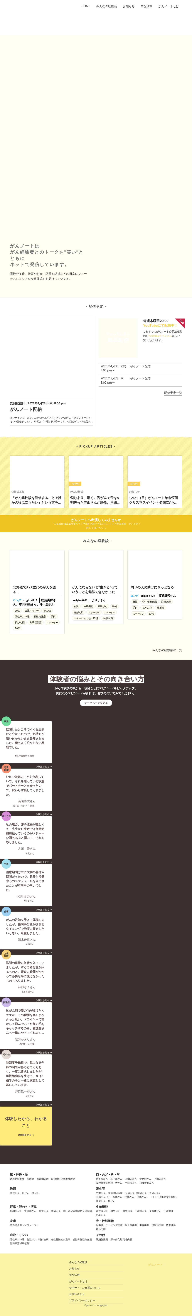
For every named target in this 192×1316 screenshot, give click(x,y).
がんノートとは (168, 6)
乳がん (25, 1193)
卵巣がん (115, 1211)
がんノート (155, 1264)
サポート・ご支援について (84, 1287)
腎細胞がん (30, 1211)
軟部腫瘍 (171, 1225)
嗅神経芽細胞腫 (104, 1182)
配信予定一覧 (173, 393)
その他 (100, 1235)
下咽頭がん (160, 1178)
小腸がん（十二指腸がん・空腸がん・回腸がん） (122, 1197)
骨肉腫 (99, 1225)
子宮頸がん (141, 1211)
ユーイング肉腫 (114, 1225)
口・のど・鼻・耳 (108, 1174)
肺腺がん (15, 1193)
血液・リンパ (19, 1235)
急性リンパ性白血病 (37, 1239)
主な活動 (146, 6)
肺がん (35, 1193)
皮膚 (13, 1221)
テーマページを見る (96, 703)
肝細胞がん (16, 1211)
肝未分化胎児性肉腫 (121, 1239)
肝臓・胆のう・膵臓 (23, 1207)
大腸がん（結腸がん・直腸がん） (143, 1193)
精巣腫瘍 (127, 1211)
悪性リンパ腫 (17, 1239)
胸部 (13, 1189)
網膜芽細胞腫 (17, 1178)
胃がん (111, 1201)
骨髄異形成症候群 (19, 1243)
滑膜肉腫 (144, 1225)
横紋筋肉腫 (158, 1225)
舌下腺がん (102, 1178)
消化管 (100, 1189)
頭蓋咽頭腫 (43, 1178)
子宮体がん (155, 1211)
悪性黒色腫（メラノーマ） (24, 1225)
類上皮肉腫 (131, 1225)
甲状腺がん (131, 1182)
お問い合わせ (77, 1294)
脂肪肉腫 (101, 1229)
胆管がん (44, 1211)
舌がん (118, 1182)
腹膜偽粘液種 (115, 1193)
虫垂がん (101, 1193)
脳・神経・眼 (19, 1174)
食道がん (101, 1201)
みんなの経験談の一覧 (167, 650)
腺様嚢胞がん (146, 1182)
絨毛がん (101, 1215)
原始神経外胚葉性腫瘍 (63, 1178)
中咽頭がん (145, 1178)
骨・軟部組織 (105, 1221)
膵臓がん (56, 1211)
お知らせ (129, 6)
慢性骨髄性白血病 (82, 1239)
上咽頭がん (131, 1178)
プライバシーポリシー (82, 1300)
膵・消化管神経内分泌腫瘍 (77, 1211)
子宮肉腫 (168, 1211)
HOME (85, 6)
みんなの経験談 (106, 6)
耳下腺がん (116, 1178)
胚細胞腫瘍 (102, 1239)
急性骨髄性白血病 (60, 1239)
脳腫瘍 (30, 1178)
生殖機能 (102, 1207)
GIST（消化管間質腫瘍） (164, 1197)
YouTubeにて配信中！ (160, 325)
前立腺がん (102, 1211)
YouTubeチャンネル (160, 335)
